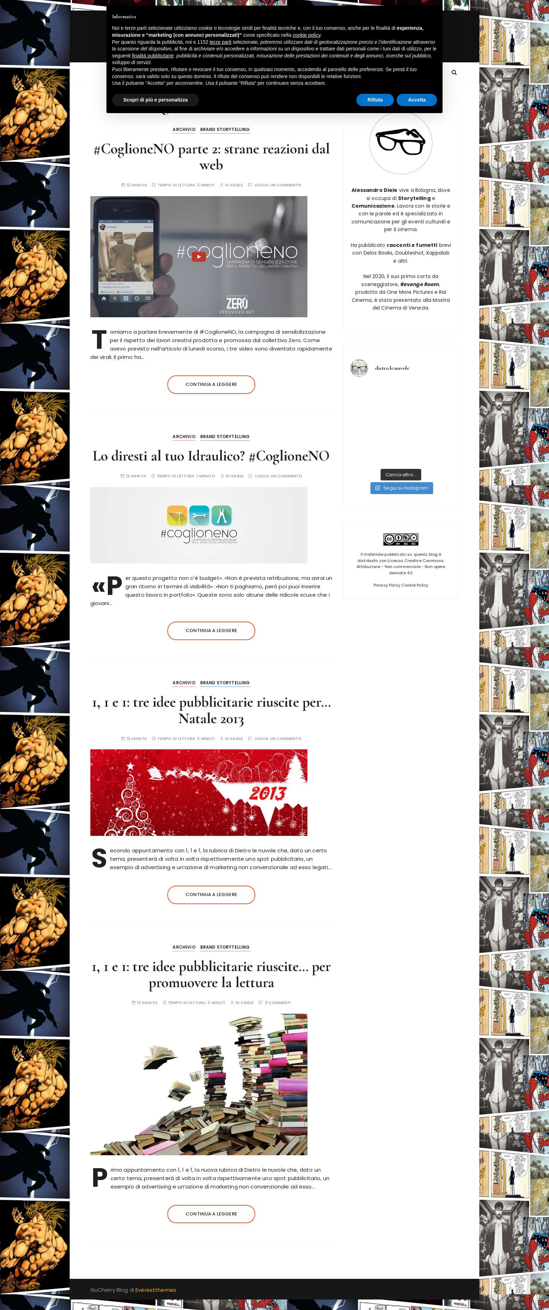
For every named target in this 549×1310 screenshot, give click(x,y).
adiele (236, 185)
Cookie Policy (415, 585)
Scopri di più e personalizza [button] (155, 100)
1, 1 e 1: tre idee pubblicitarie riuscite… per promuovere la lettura (211, 974)
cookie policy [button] (306, 35)
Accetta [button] (417, 100)
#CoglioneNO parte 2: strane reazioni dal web (211, 157)
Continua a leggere (211, 384)
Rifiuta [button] (375, 100)
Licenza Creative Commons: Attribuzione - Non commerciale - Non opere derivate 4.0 (400, 567)
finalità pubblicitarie (153, 55)
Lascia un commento (278, 185)
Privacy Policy (387, 585)
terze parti (220, 42)
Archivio (184, 129)
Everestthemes (155, 1290)
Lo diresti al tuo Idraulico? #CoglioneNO (211, 456)
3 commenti (278, 1003)
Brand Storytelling (225, 129)
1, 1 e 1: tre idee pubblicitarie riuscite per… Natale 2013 (211, 710)
